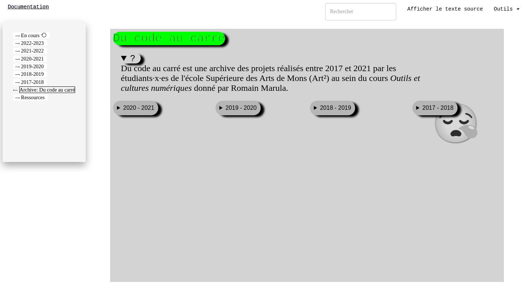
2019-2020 (32, 66)
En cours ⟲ (33, 35)
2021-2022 (32, 51)
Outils (507, 9)
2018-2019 (32, 74)
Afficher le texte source (445, 9)
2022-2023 (32, 43)
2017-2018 (32, 82)
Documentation (28, 7)
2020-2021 (32, 59)
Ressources (33, 97)
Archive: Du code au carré (47, 90)
